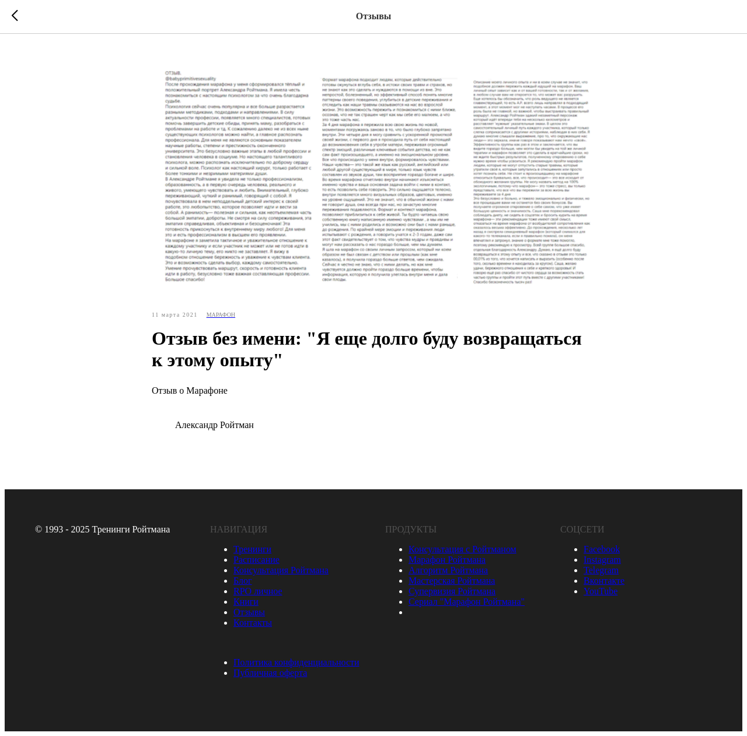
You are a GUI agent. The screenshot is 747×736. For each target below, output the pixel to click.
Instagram (602, 560)
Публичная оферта (270, 673)
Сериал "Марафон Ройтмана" (467, 602)
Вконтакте (604, 581)
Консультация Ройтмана (281, 570)
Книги (246, 602)
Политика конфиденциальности (296, 662)
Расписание (256, 560)
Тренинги (252, 549)
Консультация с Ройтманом (462, 549)
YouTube (600, 591)
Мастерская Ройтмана (452, 581)
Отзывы (249, 612)
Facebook (602, 549)
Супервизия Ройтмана (452, 591)
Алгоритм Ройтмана (448, 570)
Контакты (252, 623)
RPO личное (257, 591)
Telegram (601, 570)
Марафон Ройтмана (447, 560)
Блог (242, 581)
